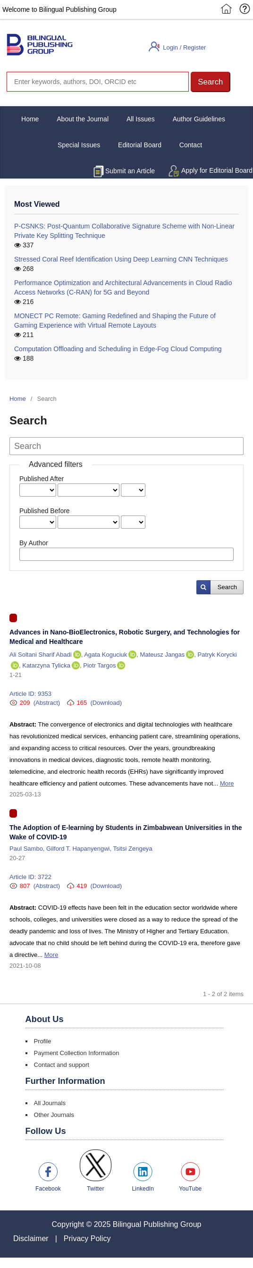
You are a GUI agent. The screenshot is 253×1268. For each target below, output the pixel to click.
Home (30, 119)
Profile (42, 1041)
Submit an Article (130, 171)
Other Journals (54, 1114)
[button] (210, 82)
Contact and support (61, 1064)
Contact (190, 145)
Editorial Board (139, 145)
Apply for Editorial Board (217, 170)
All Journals (50, 1103)
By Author (33, 543)
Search (227, 587)
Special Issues (79, 145)
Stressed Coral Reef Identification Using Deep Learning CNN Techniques (121, 259)
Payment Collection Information (76, 1053)
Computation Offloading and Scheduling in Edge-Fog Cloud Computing (117, 349)
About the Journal (83, 119)
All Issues (140, 119)
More (227, 783)
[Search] (98, 82)
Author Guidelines (199, 119)
